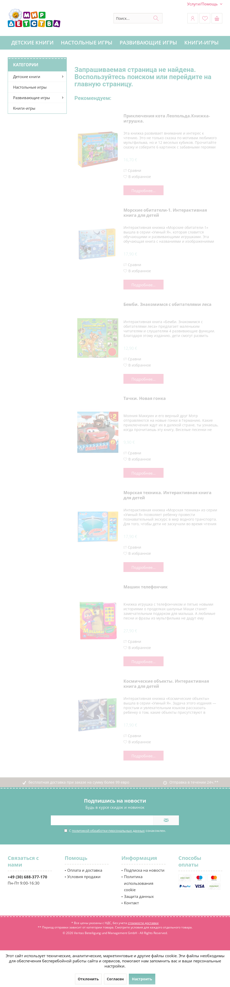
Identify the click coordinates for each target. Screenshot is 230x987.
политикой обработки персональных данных (108, 830)
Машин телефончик (145, 587)
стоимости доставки (143, 923)
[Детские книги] (32, 43)
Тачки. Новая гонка (144, 398)
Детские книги (26, 76)
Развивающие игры (31, 97)
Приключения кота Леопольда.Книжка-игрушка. (166, 118)
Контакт (131, 902)
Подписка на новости (144, 870)
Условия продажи (84, 876)
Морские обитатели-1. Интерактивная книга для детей (165, 213)
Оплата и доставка (84, 870)
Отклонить (88, 978)
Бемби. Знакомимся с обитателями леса (167, 304)
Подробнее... (143, 190)
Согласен (115, 978)
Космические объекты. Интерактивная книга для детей (166, 684)
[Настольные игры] (86, 43)
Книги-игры (24, 108)
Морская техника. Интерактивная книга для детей (167, 495)
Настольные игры (30, 87)
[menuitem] (202, 4)
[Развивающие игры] (148, 43)
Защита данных (139, 896)
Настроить (142, 978)
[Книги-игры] (201, 43)
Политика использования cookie (138, 883)
